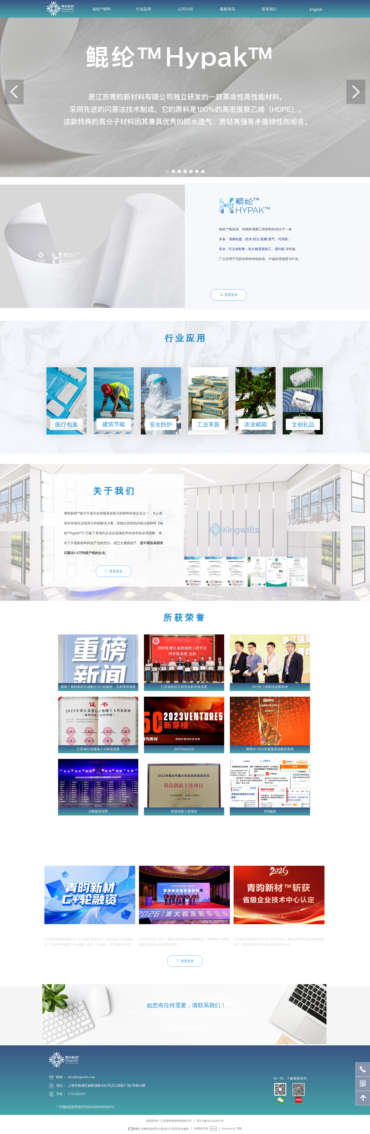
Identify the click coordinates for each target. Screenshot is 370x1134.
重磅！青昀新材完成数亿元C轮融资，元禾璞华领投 (98, 687)
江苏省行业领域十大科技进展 (98, 749)
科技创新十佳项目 (184, 811)
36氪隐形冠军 (98, 811)
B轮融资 (270, 811)
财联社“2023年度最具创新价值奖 (270, 749)
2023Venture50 (184, 749)
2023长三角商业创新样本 (270, 687)
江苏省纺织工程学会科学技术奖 (184, 687)
